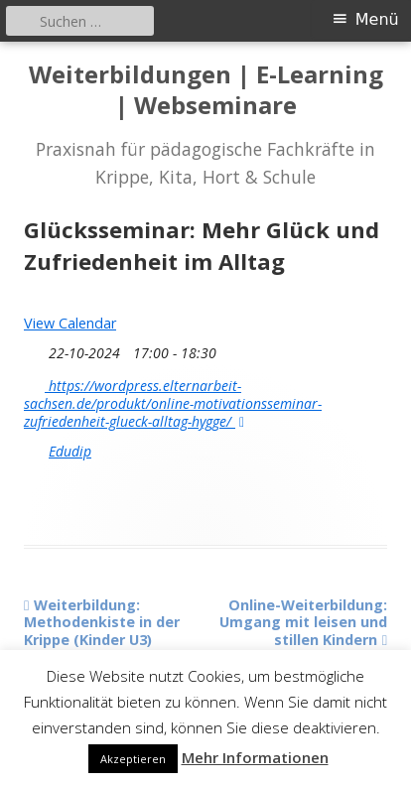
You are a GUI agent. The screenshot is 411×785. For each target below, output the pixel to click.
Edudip (70, 451)
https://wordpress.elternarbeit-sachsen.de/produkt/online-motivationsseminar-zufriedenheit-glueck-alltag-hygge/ (173, 402)
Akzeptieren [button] (133, 758)
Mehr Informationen (255, 757)
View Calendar (70, 323)
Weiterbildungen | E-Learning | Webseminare (206, 90)
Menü (377, 19)
